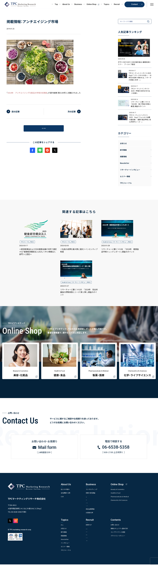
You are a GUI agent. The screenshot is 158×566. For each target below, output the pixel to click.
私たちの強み (65, 490)
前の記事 (16, 111)
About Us (66, 4)
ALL (62, 526)
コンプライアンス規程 (125, 534)
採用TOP (92, 526)
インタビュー (65, 544)
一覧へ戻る (44, 129)
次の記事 (72, 111)
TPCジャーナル (126, 183)
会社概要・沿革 (66, 494)
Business (78, 4)
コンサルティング (95, 490)
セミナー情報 (65, 548)
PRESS (32, 242)
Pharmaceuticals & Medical (127, 498)
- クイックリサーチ (95, 507)
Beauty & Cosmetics (124, 490)
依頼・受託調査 (94, 494)
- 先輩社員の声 (94, 536)
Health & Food (107, 242)
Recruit (117, 4)
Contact (134, 4)
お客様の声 (93, 514)
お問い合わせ (121, 526)
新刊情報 (64, 534)
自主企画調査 (93, 510)
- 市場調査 (92, 498)
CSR (62, 498)
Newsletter (65, 541)
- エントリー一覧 (94, 539)
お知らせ (123, 143)
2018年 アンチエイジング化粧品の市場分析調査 (27, 92)
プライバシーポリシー (125, 537)
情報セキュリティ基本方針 (126, 530)
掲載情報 (64, 537)
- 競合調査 (92, 501)
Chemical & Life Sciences (126, 501)
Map (39, 510)
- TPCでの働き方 (94, 542)
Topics (106, 4)
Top (56, 4)
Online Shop (94, 4)
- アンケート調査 (94, 504)
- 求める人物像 (94, 530)
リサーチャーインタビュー (119, 242)
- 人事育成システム (95, 533)
